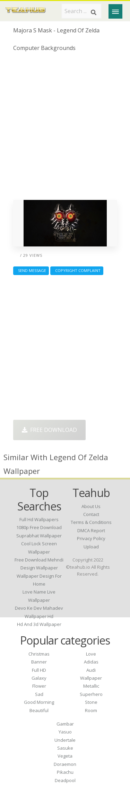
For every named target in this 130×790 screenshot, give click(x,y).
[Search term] (81, 11)
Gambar (65, 724)
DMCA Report (91, 530)
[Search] (94, 12)
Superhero (91, 694)
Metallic (91, 686)
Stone (91, 702)
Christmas (39, 654)
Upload (91, 547)
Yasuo (65, 732)
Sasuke (65, 748)
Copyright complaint (77, 270)
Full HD (39, 670)
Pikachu (65, 772)
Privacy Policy (91, 538)
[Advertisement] (65, 128)
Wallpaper (91, 678)
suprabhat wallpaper (39, 536)
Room (91, 710)
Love (91, 654)
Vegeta (65, 756)
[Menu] (115, 11)
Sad (39, 694)
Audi (91, 670)
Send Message (31, 270)
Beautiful (39, 710)
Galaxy (39, 678)
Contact (91, 514)
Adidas (91, 662)
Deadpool (65, 780)
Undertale (65, 740)
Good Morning (39, 702)
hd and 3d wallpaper (39, 624)
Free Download (49, 430)
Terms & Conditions (91, 522)
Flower (39, 686)
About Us (91, 506)
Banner (39, 662)
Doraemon (65, 764)
